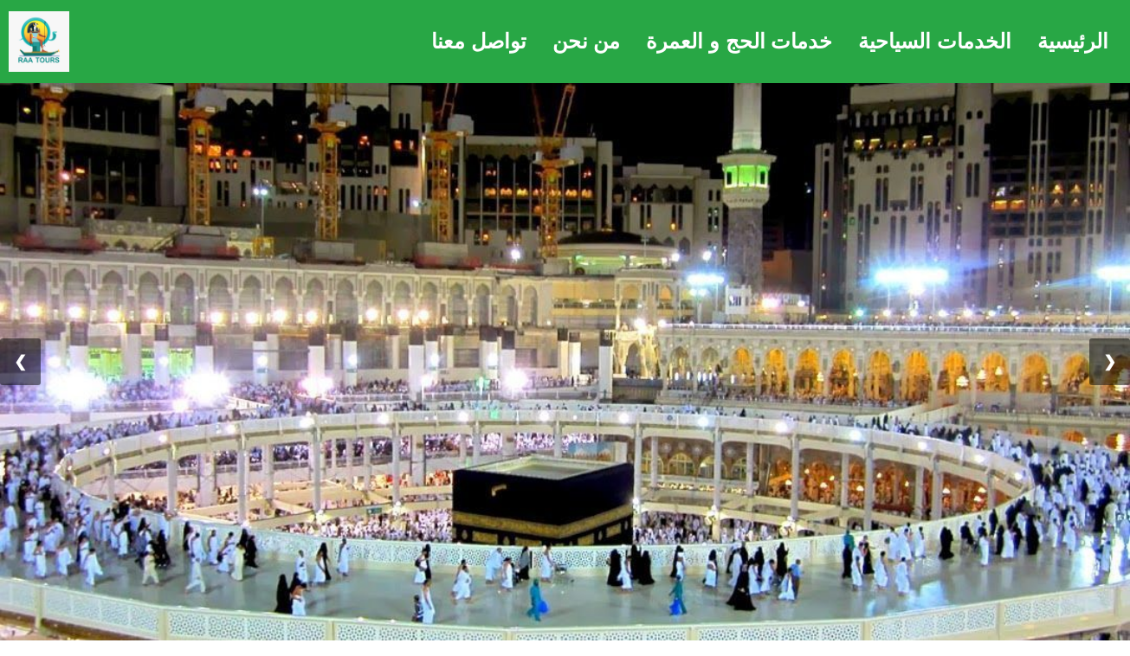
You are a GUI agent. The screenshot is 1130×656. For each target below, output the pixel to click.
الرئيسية (1072, 41)
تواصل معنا (478, 41)
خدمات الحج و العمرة (739, 41)
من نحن (586, 41)
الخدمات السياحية (934, 41)
